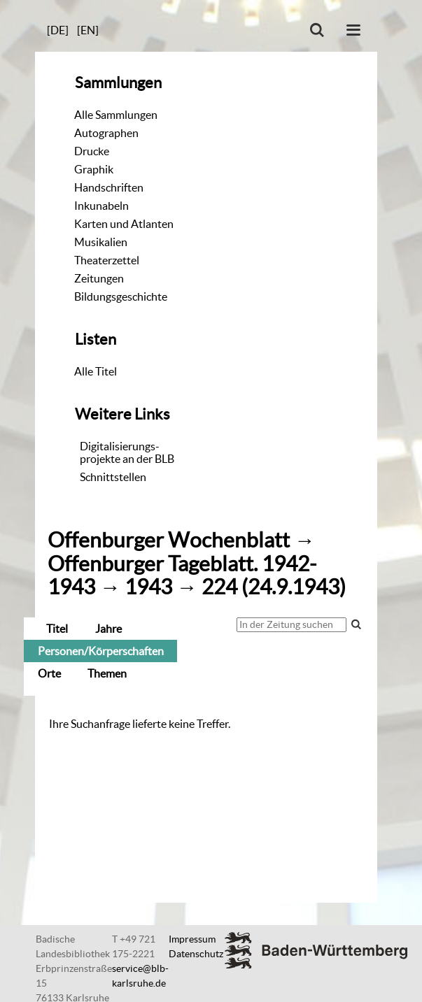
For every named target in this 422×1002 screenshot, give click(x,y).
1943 (148, 587)
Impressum (192, 939)
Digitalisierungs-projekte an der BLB (127, 452)
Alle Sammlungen (115, 114)
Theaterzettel (106, 260)
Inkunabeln (101, 205)
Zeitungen (99, 278)
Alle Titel (95, 371)
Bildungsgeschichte (120, 296)
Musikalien (100, 242)
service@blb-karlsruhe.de (140, 976)
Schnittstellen (113, 477)
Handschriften (108, 187)
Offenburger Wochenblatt (169, 540)
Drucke (91, 151)
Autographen (106, 133)
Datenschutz (196, 953)
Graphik (93, 169)
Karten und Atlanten (124, 223)
